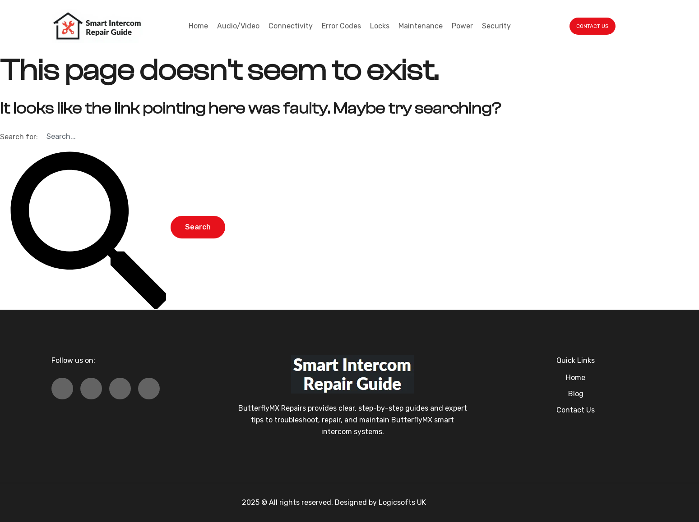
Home (198, 26)
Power (462, 26)
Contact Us (575, 410)
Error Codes (341, 26)
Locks (379, 26)
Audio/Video (238, 26)
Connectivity (290, 26)
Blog (575, 393)
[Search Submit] (84, 228)
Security (496, 26)
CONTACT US (592, 26)
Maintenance (420, 26)
